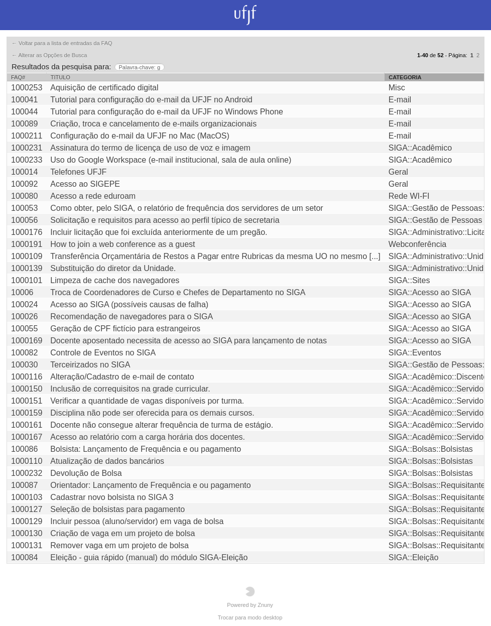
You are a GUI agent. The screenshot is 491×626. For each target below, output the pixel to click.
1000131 (26, 545)
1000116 (26, 376)
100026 (24, 316)
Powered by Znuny (250, 597)
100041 (24, 99)
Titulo (60, 77)
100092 (24, 184)
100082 (24, 352)
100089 (24, 123)
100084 (24, 557)
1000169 (26, 340)
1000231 (26, 148)
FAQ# (18, 77)
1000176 (26, 232)
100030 (24, 364)
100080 (24, 196)
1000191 (26, 244)
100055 (24, 328)
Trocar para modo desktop (250, 617)
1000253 (26, 87)
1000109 (26, 256)
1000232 (26, 473)
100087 (24, 485)
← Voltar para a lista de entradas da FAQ (62, 43)
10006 (22, 292)
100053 (24, 208)
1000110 (26, 461)
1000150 (26, 389)
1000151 (26, 401)
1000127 (26, 509)
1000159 (26, 413)
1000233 (26, 160)
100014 (24, 172)
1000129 (26, 521)
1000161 (26, 425)
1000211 (26, 136)
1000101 (26, 280)
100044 (24, 111)
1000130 (26, 533)
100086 (24, 449)
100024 (24, 304)
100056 (24, 220)
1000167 (26, 437)
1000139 (26, 268)
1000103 (26, 497)
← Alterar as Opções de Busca (49, 55)
